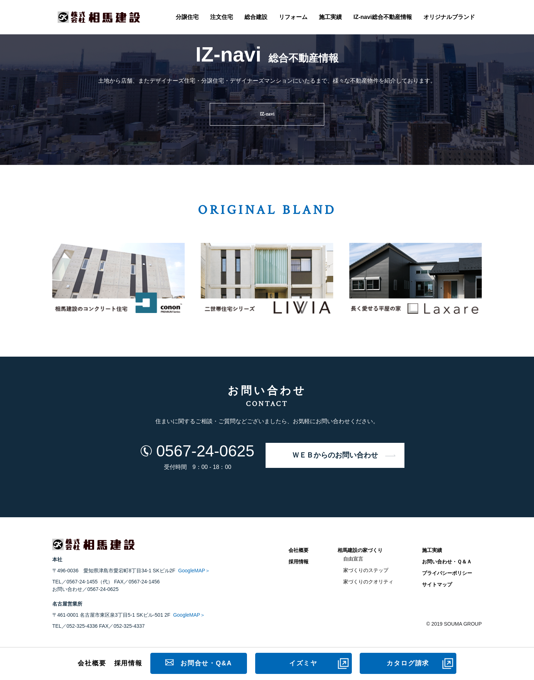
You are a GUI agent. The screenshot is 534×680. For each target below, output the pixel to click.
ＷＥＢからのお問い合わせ (335, 455)
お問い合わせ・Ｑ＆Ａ (447, 561)
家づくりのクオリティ (368, 581)
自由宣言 (353, 559)
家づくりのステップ (365, 570)
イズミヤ (303, 663)
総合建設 (255, 17)
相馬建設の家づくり (360, 550)
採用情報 (298, 561)
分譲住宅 (187, 17)
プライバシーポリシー (447, 573)
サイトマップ (437, 584)
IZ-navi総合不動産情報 (382, 17)
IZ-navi (267, 114)
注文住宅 (221, 17)
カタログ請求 (408, 663)
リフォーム (293, 17)
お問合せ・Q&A (206, 663)
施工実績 (330, 17)
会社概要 (298, 550)
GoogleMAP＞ (194, 570)
